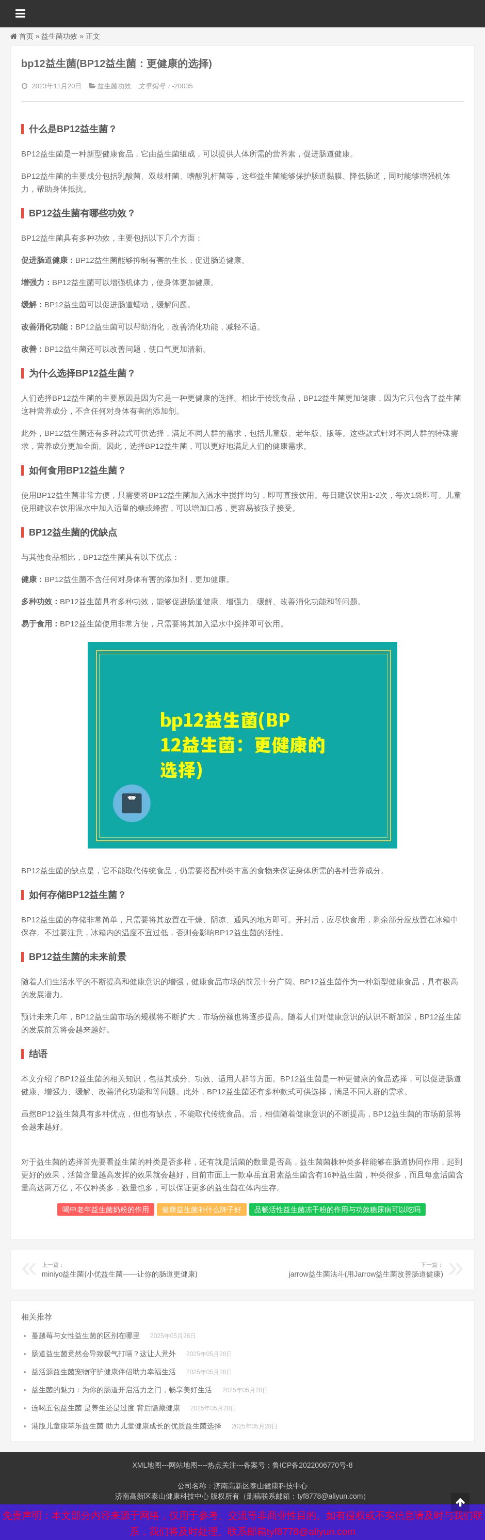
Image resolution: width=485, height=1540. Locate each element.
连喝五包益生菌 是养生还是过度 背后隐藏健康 (105, 1408)
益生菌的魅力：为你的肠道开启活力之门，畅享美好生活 (121, 1390)
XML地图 (146, 1465)
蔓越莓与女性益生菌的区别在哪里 (85, 1335)
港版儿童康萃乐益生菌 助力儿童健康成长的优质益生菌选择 (126, 1426)
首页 (26, 36)
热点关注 (221, 1465)
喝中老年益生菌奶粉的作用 (105, 1209)
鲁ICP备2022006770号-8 (312, 1465)
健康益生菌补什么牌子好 (201, 1209)
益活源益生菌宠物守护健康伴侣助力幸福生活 (103, 1372)
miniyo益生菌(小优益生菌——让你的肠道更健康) (124, 1269)
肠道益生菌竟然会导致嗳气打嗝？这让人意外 (103, 1353)
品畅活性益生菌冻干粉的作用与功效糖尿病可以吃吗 (337, 1209)
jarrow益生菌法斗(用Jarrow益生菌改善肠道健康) (360, 1269)
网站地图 (183, 1465)
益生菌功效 (59, 36)
